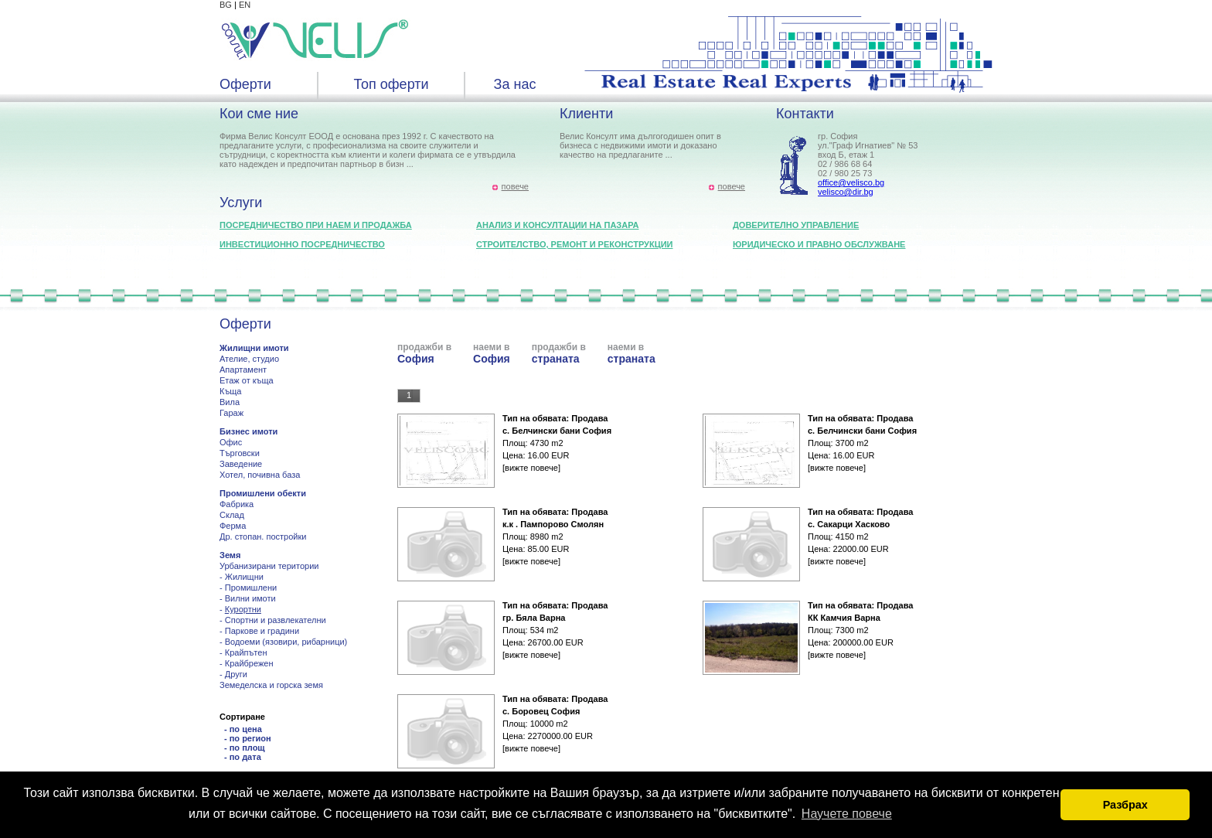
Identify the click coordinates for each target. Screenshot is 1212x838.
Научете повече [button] (847, 813)
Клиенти (586, 113)
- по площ (244, 747)
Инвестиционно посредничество (302, 244)
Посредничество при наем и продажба (316, 225)
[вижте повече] (531, 467)
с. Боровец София (541, 711)
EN (244, 4)
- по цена (243, 729)
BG (226, 4)
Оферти (245, 84)
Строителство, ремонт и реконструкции (574, 244)
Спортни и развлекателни (275, 620)
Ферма (233, 525)
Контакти (805, 113)
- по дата (242, 756)
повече (515, 186)
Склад (232, 514)
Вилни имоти (250, 598)
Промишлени (251, 587)
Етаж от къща (247, 380)
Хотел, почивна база (260, 474)
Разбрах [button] (1125, 805)
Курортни (243, 609)
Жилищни (244, 576)
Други (236, 674)
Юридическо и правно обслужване (819, 244)
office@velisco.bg (851, 182)
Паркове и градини (262, 630)
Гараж (231, 412)
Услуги (241, 202)
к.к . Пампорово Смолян (553, 524)
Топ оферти (390, 84)
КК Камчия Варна (844, 617)
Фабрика (237, 504)
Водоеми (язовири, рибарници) (286, 641)
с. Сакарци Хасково (849, 524)
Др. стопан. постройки (263, 536)
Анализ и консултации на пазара (557, 225)
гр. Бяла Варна (533, 617)
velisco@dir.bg (845, 191)
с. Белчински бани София (556, 430)
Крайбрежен (249, 663)
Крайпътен (246, 652)
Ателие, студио (249, 358)
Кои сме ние (259, 113)
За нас (515, 84)
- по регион (247, 738)
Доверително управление (796, 225)
